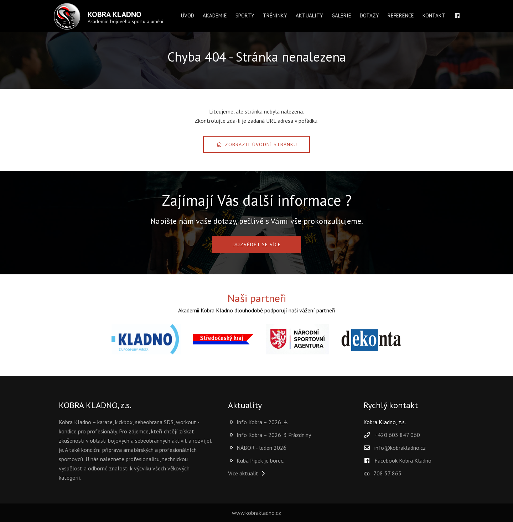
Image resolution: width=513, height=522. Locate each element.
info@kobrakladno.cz (400, 447)
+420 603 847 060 (397, 434)
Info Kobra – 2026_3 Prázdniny (269, 434)
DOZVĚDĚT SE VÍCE (257, 244)
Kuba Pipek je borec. (256, 460)
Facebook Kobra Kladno (397, 460)
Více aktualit (247, 473)
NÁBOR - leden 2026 (257, 447)
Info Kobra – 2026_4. (258, 422)
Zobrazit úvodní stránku (256, 144)
